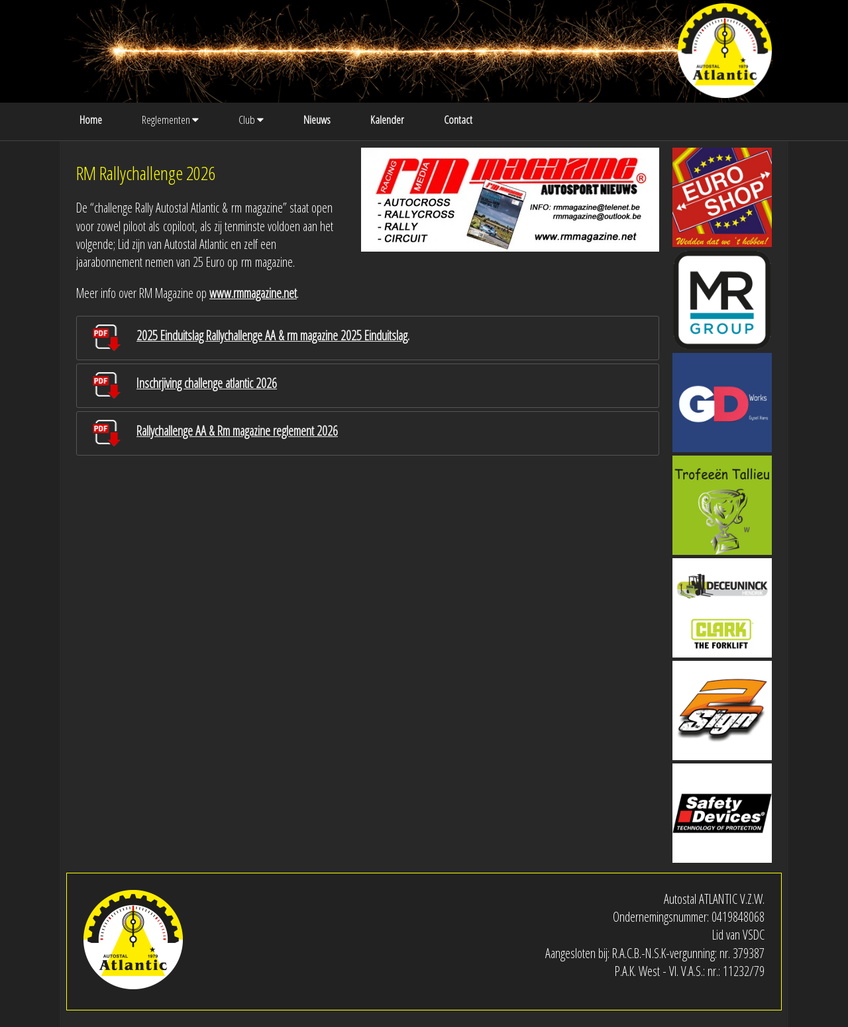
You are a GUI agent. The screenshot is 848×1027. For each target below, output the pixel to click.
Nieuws (317, 119)
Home (91, 119)
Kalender (387, 119)
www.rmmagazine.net (253, 293)
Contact (458, 119)
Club (251, 119)
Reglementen (170, 119)
